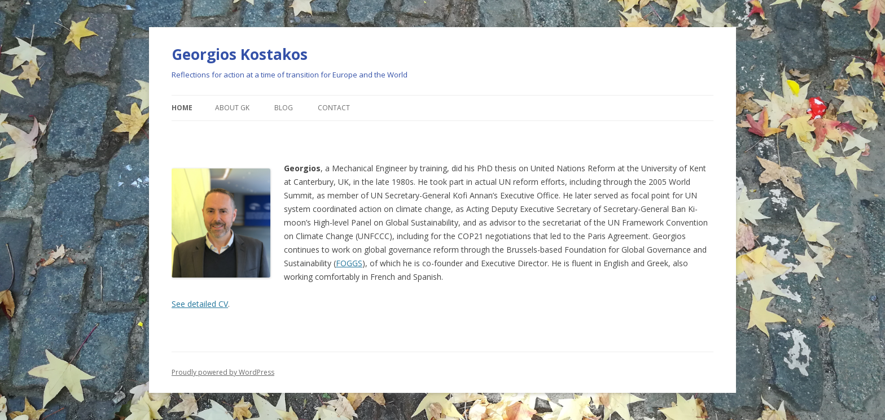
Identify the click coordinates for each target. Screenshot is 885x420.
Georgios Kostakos (240, 54)
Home (182, 107)
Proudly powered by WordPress (223, 372)
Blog (283, 107)
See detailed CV (200, 303)
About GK (232, 107)
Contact (334, 107)
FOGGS (349, 263)
